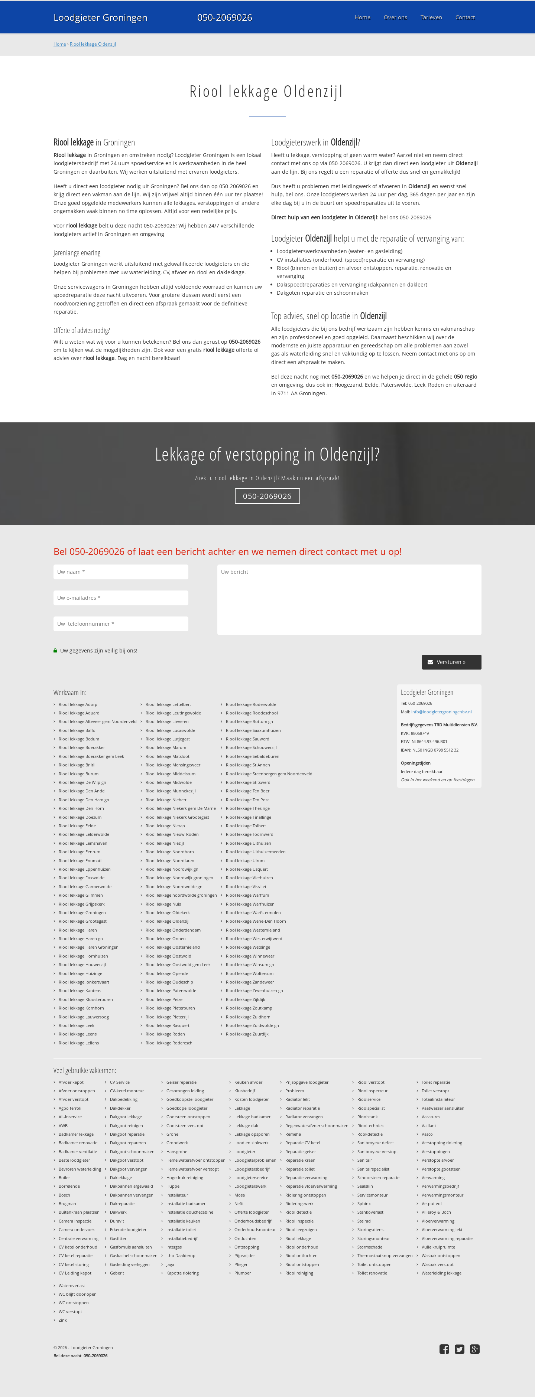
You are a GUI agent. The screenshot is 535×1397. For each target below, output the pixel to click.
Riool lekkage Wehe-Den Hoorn (256, 921)
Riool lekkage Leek (76, 1025)
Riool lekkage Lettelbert (168, 704)
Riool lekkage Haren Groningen (89, 947)
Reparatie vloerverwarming (311, 1186)
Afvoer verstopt (73, 1099)
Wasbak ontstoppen (441, 1255)
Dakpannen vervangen (131, 1195)
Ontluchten (245, 1238)
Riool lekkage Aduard (79, 713)
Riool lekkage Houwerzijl (82, 964)
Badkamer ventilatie (78, 1151)
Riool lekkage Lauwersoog (84, 1017)
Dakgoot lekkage (126, 1116)
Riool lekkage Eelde (77, 825)
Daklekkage (121, 1177)
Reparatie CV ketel (302, 1142)
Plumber (242, 1273)
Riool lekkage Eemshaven (83, 843)
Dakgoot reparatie (127, 1134)
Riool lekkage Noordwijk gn (172, 869)
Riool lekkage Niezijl (165, 843)
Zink (63, 1320)
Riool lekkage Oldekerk (168, 912)
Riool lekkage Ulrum (245, 860)
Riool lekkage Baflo (77, 730)
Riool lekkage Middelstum (170, 773)
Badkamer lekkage (76, 1134)
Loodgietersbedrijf (252, 1169)
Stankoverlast (370, 1212)
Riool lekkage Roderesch (169, 1043)
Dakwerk (118, 1212)
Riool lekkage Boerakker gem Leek (91, 756)
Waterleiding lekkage (441, 1273)
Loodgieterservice (251, 1177)
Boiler (64, 1177)
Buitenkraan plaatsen (79, 1212)
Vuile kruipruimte (438, 1247)
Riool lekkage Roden (165, 1034)
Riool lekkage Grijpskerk (82, 904)
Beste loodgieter (74, 1160)
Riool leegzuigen (301, 1229)
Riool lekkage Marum (166, 747)
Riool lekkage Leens (78, 1034)
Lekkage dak (246, 1125)
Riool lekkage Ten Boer (247, 791)
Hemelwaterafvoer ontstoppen (196, 1160)
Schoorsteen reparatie (378, 1177)
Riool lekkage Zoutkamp (249, 1008)
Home (60, 44)
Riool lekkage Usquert (247, 869)
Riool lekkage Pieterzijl (167, 1017)
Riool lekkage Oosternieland (173, 947)
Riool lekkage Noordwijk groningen (179, 877)
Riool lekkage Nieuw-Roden (172, 834)
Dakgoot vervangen (128, 1169)
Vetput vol (432, 1203)
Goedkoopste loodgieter (189, 1099)
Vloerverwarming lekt (442, 1229)
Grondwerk (177, 1142)
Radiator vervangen (304, 1116)
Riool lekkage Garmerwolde (85, 886)
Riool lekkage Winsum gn (250, 964)
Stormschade (369, 1247)
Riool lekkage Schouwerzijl (251, 747)
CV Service (120, 1082)
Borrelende (69, 1186)
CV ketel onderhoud (78, 1247)
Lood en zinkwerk (251, 1142)
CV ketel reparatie (76, 1255)
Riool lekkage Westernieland (253, 930)
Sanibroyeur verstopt (377, 1151)
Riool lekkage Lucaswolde (170, 730)
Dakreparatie (122, 1203)
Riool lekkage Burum (78, 773)
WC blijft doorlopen (78, 1294)
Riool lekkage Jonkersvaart (84, 982)
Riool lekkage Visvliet (246, 886)
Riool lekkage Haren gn (81, 938)
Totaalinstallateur (438, 1099)
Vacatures (431, 1116)
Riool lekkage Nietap (165, 825)
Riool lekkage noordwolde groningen (181, 895)
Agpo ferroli (70, 1108)
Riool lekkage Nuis (163, 904)
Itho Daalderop (180, 1255)
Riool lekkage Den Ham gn (84, 799)
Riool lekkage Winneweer (250, 956)
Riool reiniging (299, 1273)
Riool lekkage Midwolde (169, 782)
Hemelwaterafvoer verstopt (192, 1169)
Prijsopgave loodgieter (306, 1082)
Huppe (172, 1186)
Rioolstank (367, 1116)
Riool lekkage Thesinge (248, 808)
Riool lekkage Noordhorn (170, 851)
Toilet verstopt (435, 1090)
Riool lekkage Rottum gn (249, 721)
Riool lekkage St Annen (248, 765)
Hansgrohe (176, 1151)
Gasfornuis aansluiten (131, 1247)
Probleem (294, 1090)
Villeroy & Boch (436, 1212)
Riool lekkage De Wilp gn (82, 782)
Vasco (427, 1134)
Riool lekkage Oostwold (168, 956)
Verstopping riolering (442, 1142)
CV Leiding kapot (75, 1273)
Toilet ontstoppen (374, 1264)
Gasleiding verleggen (130, 1264)
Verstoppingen (436, 1151)
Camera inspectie (75, 1221)
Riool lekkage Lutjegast (168, 739)
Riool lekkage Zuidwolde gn (252, 1025)
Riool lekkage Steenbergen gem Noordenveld (269, 773)
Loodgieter (244, 1151)
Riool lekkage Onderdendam (173, 930)
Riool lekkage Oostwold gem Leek (178, 964)
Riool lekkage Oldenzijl (93, 44)
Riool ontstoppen (302, 1264)
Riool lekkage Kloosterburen (86, 999)
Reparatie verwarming (306, 1177)
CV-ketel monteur (127, 1090)
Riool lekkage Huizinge (80, 973)
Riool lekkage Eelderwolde (84, 834)
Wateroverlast (72, 1285)
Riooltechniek (370, 1125)
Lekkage (242, 1108)
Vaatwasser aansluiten (443, 1108)
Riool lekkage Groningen (82, 912)
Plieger (240, 1264)
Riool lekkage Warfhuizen (250, 904)
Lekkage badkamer (252, 1116)
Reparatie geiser (300, 1151)
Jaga (170, 1264)
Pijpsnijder (244, 1255)
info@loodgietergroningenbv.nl (441, 711)
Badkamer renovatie (78, 1142)
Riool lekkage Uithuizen (248, 843)
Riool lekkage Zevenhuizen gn (254, 990)
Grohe (172, 1134)
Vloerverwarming (438, 1221)
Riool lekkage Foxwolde (81, 877)
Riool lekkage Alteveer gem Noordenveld (98, 721)
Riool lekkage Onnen (166, 938)
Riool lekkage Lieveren (167, 721)
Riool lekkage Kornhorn (81, 1008)
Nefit (239, 1203)
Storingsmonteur (373, 1238)
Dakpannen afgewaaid (131, 1186)
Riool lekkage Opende (167, 973)
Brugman (67, 1203)
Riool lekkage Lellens (79, 1043)
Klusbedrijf (244, 1090)
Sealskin (365, 1186)
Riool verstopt (371, 1082)
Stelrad (364, 1221)
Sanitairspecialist (373, 1169)
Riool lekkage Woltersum (249, 973)
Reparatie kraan (300, 1160)
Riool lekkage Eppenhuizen (85, 869)
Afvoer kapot (71, 1082)
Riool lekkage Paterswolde (171, 990)
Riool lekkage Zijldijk (245, 999)
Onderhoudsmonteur (255, 1229)
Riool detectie (298, 1212)
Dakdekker (120, 1108)
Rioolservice (368, 1099)
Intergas (174, 1247)
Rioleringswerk (299, 1203)
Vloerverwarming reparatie (447, 1238)
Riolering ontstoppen (305, 1195)
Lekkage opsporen (252, 1134)
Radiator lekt (297, 1099)
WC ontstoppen (74, 1302)
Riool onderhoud (301, 1247)
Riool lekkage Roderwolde (251, 704)
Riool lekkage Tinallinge (248, 817)
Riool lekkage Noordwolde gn (174, 886)
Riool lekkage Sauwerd (247, 739)
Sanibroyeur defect (375, 1142)
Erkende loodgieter (128, 1229)
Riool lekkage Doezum (80, 817)
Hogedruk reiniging (184, 1177)
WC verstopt (70, 1311)
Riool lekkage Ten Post (247, 799)
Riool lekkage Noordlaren (170, 860)
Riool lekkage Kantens (80, 990)
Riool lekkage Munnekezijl (171, 791)
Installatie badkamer (185, 1203)
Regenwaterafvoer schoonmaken (316, 1125)
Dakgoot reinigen (126, 1125)
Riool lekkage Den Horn (81, 808)
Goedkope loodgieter (186, 1108)
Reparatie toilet (300, 1169)
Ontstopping (246, 1247)
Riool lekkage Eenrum (79, 851)
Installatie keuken (183, 1221)
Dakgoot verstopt (126, 1160)
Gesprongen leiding (185, 1090)
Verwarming (433, 1177)
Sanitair (364, 1160)
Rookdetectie (370, 1134)
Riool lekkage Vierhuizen (249, 877)
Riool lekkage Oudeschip (169, 982)
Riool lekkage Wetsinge (248, 947)
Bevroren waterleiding (80, 1169)
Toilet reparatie (436, 1082)
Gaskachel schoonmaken (134, 1255)
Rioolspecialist (371, 1108)
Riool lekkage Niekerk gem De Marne (181, 808)
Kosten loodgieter (251, 1099)
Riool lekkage (298, 1238)
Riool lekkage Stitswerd (248, 782)
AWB (63, 1125)
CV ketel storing (74, 1264)
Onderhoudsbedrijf (253, 1221)
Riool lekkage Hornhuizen (83, 956)
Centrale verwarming (78, 1238)
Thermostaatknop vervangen (385, 1255)
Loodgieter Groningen (100, 17)
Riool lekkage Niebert (166, 799)
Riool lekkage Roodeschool (252, 713)
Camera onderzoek (77, 1229)
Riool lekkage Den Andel (82, 791)
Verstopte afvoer (438, 1160)
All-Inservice (70, 1116)
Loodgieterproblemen (255, 1160)
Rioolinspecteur (372, 1090)
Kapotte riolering (182, 1273)
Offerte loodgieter (251, 1212)
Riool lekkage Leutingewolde (173, 713)
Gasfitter (118, 1238)
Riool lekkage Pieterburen (170, 1008)
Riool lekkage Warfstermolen (253, 912)
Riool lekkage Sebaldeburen (252, 756)
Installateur (177, 1195)
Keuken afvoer (248, 1082)
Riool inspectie (299, 1221)
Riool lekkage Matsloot (167, 756)
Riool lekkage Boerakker (82, 747)
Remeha (293, 1134)
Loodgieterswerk (250, 1186)
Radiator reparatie (302, 1108)
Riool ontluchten (301, 1255)
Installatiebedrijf (182, 1238)
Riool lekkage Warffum (247, 895)
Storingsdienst (371, 1229)
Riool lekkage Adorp (78, 704)
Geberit (117, 1273)
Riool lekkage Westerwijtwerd (254, 938)
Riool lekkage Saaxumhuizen (253, 730)
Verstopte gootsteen (441, 1169)
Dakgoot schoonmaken (132, 1151)
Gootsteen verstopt (185, 1125)
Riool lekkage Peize (164, 999)
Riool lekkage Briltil (77, 765)
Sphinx (364, 1203)
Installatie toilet (181, 1229)
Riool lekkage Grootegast (83, 921)
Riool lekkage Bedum (79, 739)
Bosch (64, 1195)
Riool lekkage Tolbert (246, 825)
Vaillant (429, 1125)
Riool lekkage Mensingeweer (173, 765)
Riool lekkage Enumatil (81, 860)
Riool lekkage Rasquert (167, 1025)
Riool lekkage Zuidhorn (248, 1017)
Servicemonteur (372, 1195)
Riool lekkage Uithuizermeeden (256, 851)
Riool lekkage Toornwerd (249, 834)
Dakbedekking (123, 1099)
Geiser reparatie (181, 1082)
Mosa (239, 1195)
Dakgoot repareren (128, 1142)
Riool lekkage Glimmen (81, 895)
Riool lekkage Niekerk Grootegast (177, 817)
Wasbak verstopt (438, 1264)
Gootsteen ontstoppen (188, 1116)
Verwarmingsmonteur (442, 1195)
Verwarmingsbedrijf (440, 1186)
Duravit (117, 1221)
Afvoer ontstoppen (77, 1090)
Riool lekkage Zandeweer (250, 982)
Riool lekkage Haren (78, 930)
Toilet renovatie (372, 1273)
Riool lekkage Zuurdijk (247, 1034)
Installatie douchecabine (189, 1212)
